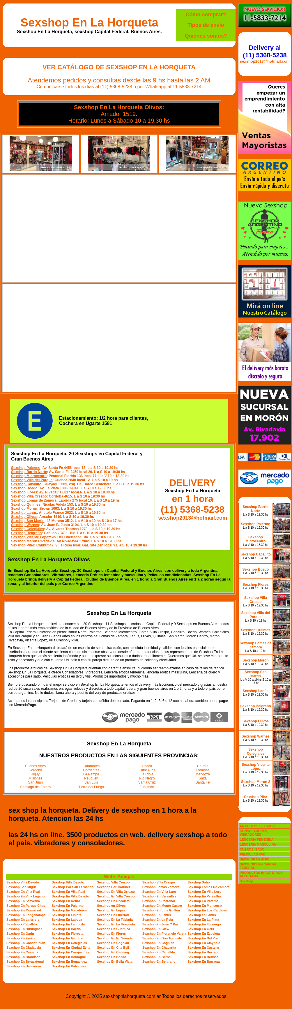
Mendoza (203, 774)
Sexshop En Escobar (68, 938)
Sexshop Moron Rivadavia (32, 541)
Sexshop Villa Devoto (22, 882)
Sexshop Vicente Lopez (30, 537)
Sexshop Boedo (24, 488)
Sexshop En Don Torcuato (162, 938)
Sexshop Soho (198, 882)
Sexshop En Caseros (22, 952)
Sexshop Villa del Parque (32, 480)
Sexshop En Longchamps (25, 915)
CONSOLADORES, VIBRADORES (254, 832)
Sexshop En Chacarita (159, 947)
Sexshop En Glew (155, 929)
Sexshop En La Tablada (115, 919)
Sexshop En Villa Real (23, 891)
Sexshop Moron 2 (255, 782)
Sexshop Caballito (26, 484)
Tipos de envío (205, 25)
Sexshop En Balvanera (23, 966)
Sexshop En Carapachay (70, 952)
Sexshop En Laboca (67, 919)
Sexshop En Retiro (66, 901)
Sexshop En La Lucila (68, 924)
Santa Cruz (147, 782)
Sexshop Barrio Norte (29, 472)
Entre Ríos (147, 770)
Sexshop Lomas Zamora (160, 887)
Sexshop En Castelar (203, 947)
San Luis (91, 782)
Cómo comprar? (205, 14)
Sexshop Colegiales (27, 529)
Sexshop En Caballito (158, 952)
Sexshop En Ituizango (204, 924)
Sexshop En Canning (113, 952)
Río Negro (147, 778)
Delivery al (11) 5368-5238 (264, 51)
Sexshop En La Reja (157, 919)
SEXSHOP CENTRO (255, 859)
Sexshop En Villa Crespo (116, 896)
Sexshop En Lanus (156, 915)
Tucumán (147, 787)
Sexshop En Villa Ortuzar (116, 891)
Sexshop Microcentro (29, 476)
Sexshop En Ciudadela (23, 947)
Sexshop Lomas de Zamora (33, 500)
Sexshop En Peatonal (158, 901)
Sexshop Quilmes (25, 504)
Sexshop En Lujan (111, 910)
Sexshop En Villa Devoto (70, 896)
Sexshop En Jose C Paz (160, 924)
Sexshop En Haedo (66, 929)
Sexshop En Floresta (68, 933)
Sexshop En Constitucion (25, 943)
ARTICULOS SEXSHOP (257, 826)
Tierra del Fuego (91, 787)
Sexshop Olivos (24, 517)
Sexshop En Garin (20, 933)
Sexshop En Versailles (159, 896)
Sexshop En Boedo (111, 957)
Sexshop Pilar (22, 545)
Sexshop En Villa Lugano (25, 896)
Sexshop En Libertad (113, 915)
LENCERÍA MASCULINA (258, 844)
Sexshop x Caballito (21, 924)
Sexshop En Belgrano (159, 961)
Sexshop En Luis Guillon (161, 910)
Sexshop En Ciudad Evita (71, 947)
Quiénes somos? (206, 36)
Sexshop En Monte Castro (162, 905)
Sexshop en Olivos (111, 905)
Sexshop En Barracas (203, 961)
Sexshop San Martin (28, 521)
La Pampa (91, 774)
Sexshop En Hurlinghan (24, 929)
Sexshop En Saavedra (23, 901)
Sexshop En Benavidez (69, 961)
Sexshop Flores (24, 492)
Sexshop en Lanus (201, 915)
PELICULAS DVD (253, 854)
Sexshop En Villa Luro (159, 891)
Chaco (147, 766)
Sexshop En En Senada (114, 938)
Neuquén (91, 778)
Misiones (35, 778)
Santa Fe (203, 782)
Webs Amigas (119, 876)
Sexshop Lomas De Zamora (208, 887)
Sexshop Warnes (25, 525)
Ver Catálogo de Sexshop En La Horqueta (119, 67)
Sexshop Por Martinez (113, 887)
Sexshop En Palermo (68, 905)
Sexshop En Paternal (203, 901)
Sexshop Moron (24, 509)
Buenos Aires (35, 766)
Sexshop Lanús (24, 513)
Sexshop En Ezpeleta (203, 933)
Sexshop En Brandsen (23, 957)
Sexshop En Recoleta (113, 901)
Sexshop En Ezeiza (21, 938)
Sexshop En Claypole (203, 943)
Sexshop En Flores (111, 933)
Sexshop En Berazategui (25, 961)
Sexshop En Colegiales (69, 943)
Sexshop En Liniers (67, 915)
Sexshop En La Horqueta (89, 22)
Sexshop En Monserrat (204, 905)
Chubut (202, 766)
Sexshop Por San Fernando (73, 887)
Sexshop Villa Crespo (29, 496)
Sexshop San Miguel (22, 887)
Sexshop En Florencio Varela (164, 933)
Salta (203, 778)
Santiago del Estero (35, 787)
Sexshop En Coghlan (113, 943)
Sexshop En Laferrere (23, 919)
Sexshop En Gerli (200, 929)
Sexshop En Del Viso (203, 938)
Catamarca (91, 766)
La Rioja (147, 774)
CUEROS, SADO (252, 849)
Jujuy (35, 774)
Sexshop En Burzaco (203, 952)
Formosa (203, 770)
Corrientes (91, 770)
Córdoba (35, 770)
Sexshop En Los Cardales (207, 910)
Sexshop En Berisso (202, 957)
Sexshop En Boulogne (69, 957)
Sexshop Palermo (25, 468)
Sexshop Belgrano (26, 533)
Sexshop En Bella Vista (114, 961)
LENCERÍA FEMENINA (256, 839)
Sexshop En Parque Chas (25, 905)
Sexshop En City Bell (113, 947)
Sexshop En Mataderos (69, 910)
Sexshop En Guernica (113, 929)
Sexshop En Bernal (156, 957)
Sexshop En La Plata (203, 919)
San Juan (35, 782)
